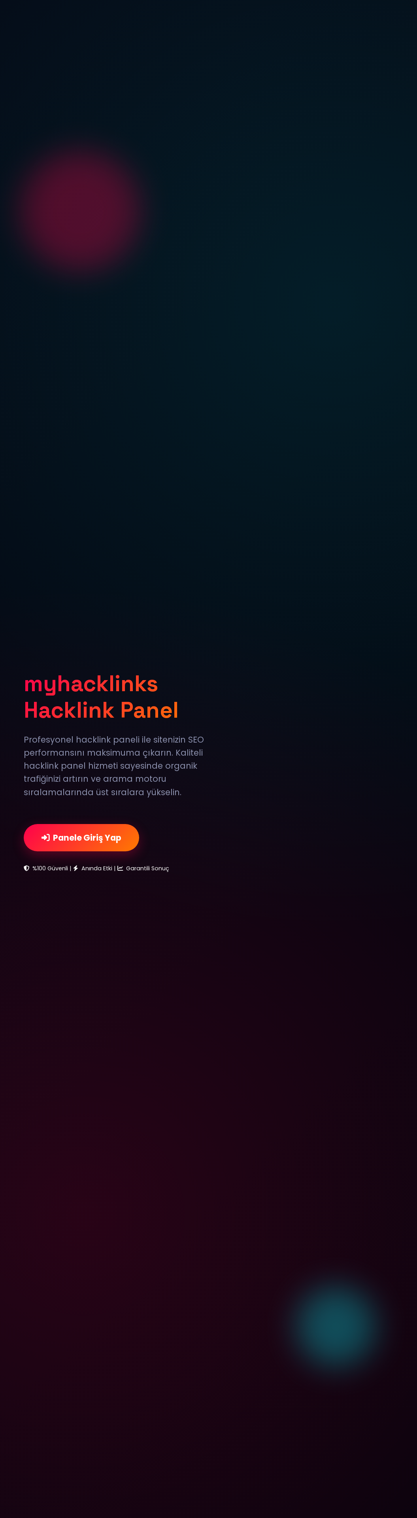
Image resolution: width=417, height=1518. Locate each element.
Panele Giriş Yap (81, 837)
